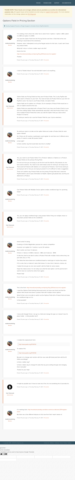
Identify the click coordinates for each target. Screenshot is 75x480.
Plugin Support (25, 26)
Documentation (66, 3)
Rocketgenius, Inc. (19, 443)
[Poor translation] (5, 454)
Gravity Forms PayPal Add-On (40, 26)
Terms (61, 443)
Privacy (65, 443)
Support (56, 3)
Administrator (10, 108)
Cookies (69, 443)
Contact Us (46, 443)
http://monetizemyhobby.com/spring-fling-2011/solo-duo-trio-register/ (36, 54)
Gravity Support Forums (13, 26)
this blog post (32, 14)
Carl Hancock (10, 106)
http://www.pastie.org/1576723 (27, 344)
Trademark (57, 443)
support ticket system (52, 12)
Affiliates (52, 443)
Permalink (46, 60)
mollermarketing (10, 43)
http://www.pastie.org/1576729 (27, 353)
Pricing (38, 3)
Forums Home (47, 3)
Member (10, 45)
